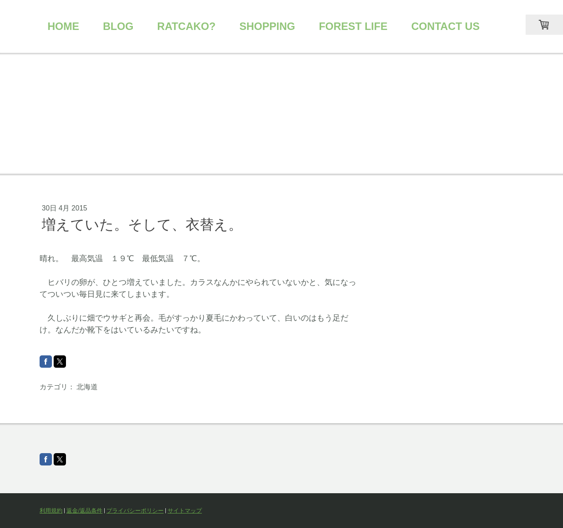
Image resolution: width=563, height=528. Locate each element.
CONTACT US (445, 26)
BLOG (118, 26)
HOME (63, 26)
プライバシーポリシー (135, 510)
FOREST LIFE (353, 26)
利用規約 (51, 510)
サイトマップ (185, 510)
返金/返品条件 (84, 510)
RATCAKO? (186, 26)
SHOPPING (267, 26)
